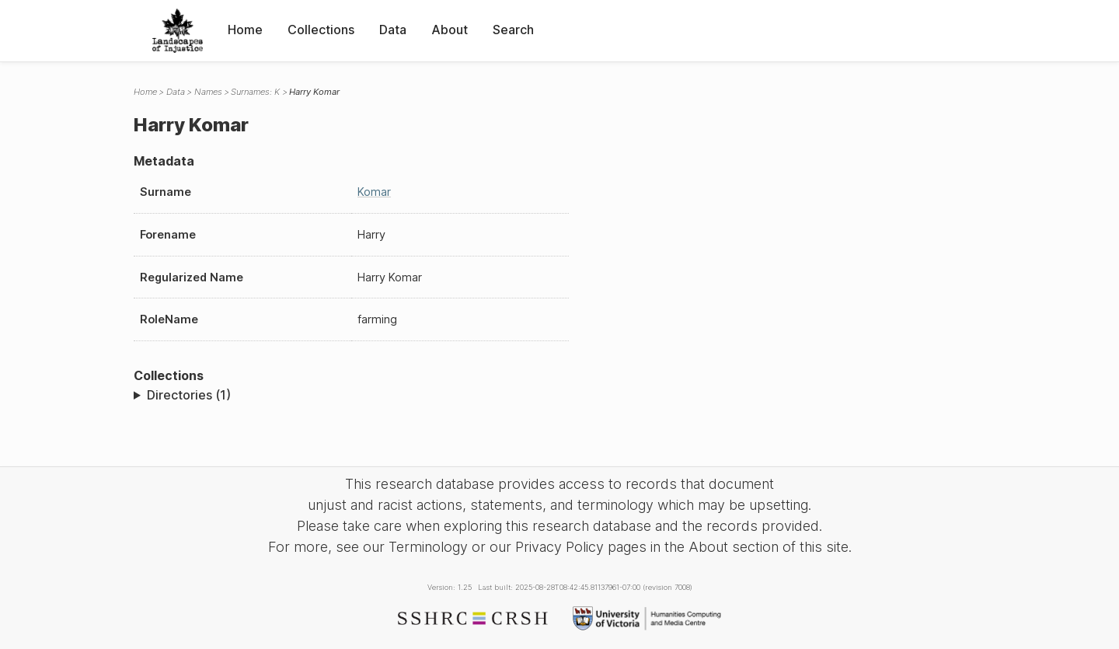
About (449, 29)
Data (392, 29)
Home (245, 29)
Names (208, 91)
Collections (321, 29)
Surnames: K (255, 91)
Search (513, 29)
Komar (374, 191)
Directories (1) (189, 395)
